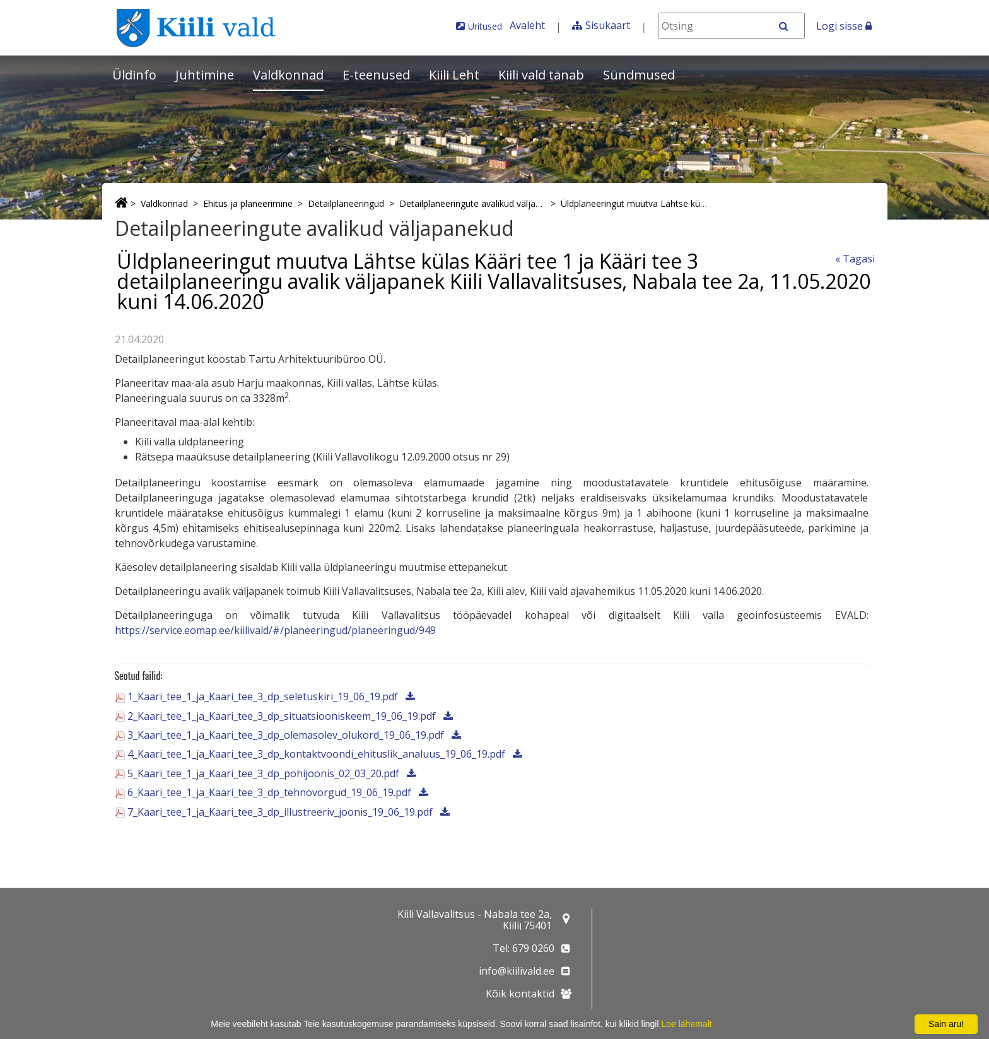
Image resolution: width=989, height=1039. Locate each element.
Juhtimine (204, 74)
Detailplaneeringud (346, 203)
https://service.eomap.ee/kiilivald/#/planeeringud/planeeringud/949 (275, 630)
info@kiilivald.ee (516, 971)
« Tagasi (855, 259)
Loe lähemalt (686, 1024)
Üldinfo (134, 74)
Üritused (485, 26)
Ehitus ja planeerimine (248, 203)
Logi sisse (844, 26)
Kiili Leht (454, 74)
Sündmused (639, 74)
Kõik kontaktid (520, 994)
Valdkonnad (288, 74)
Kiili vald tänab (541, 74)
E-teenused (376, 74)
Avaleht (527, 25)
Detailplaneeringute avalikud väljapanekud (472, 203)
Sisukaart (607, 25)
